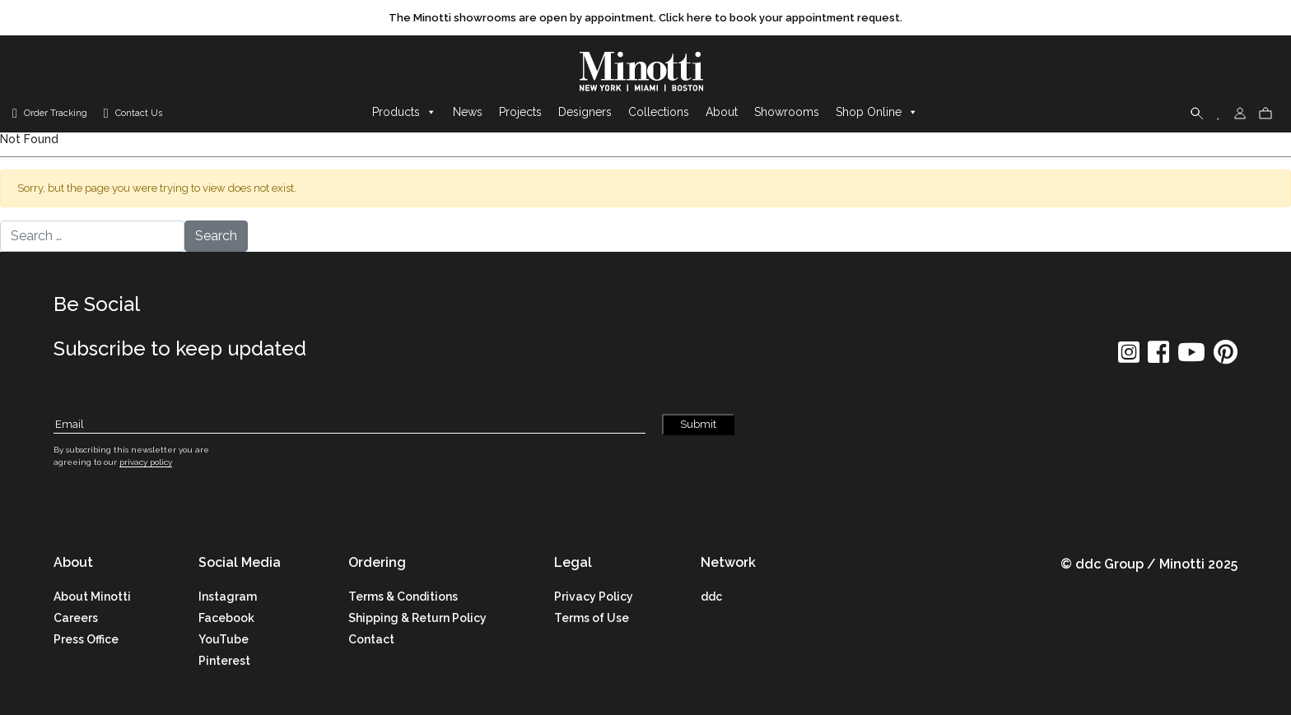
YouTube (223, 639)
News (467, 112)
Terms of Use (591, 617)
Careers (76, 617)
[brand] (645, 72)
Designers (585, 112)
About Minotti (92, 596)
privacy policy (145, 462)
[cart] (1265, 112)
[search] (1197, 112)
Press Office (86, 639)
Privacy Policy (593, 596)
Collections (658, 112)
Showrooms (786, 112)
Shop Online (877, 112)
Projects (520, 112)
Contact (371, 639)
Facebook (226, 617)
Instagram (227, 596)
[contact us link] (133, 114)
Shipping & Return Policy (417, 617)
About (722, 112)
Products (404, 112)
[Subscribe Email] (350, 425)
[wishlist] (1219, 112)
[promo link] (645, 18)
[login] (1240, 112)
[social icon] (1129, 357)
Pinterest (224, 660)
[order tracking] (49, 114)
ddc (711, 596)
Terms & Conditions (403, 596)
